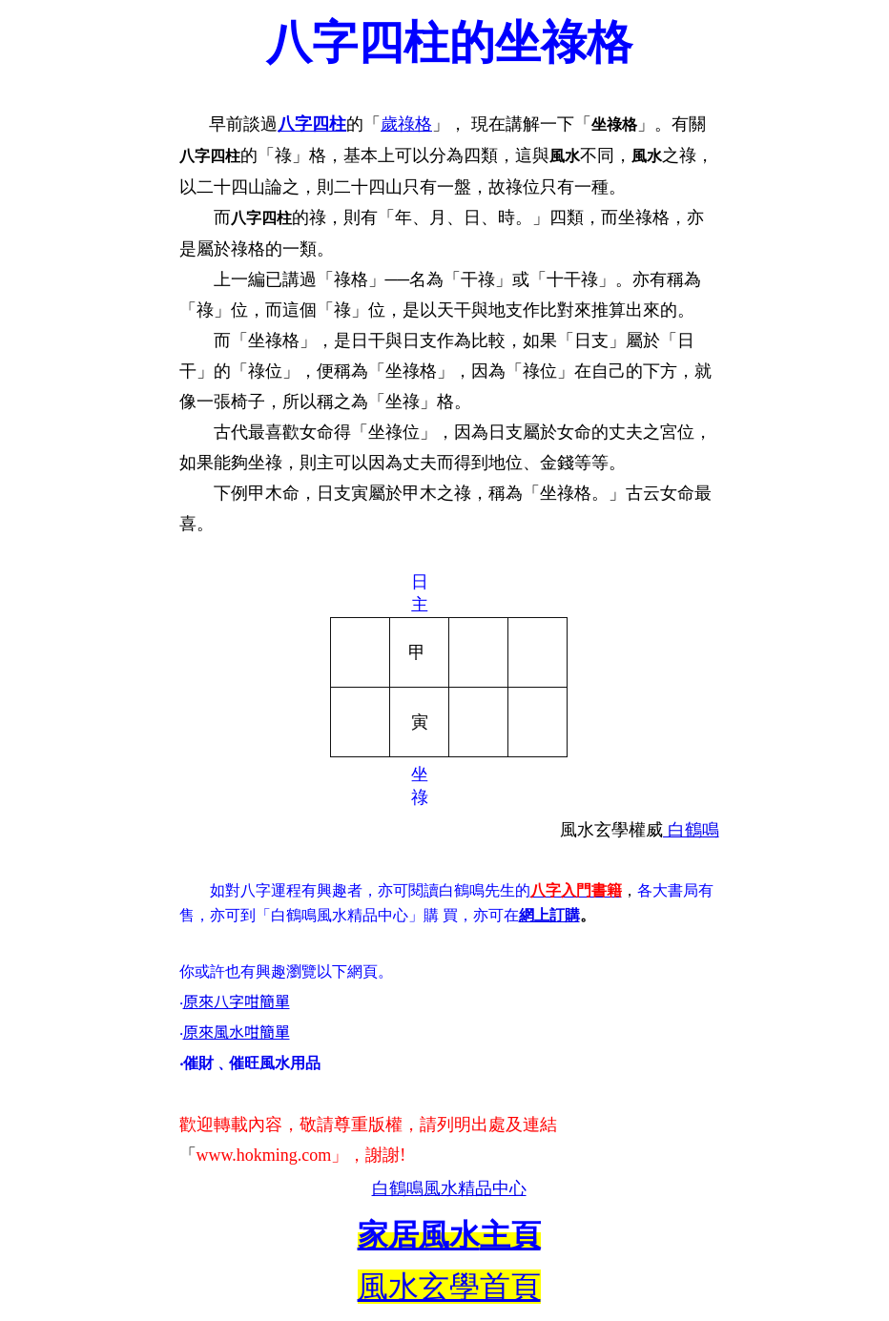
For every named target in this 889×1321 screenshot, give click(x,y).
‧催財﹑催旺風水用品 (249, 1063)
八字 (295, 124)
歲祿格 (406, 124)
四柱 (329, 124)
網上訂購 (549, 915)
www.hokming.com (264, 1155)
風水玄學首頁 (449, 1286)
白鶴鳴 (691, 829)
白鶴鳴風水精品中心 (449, 1188)
